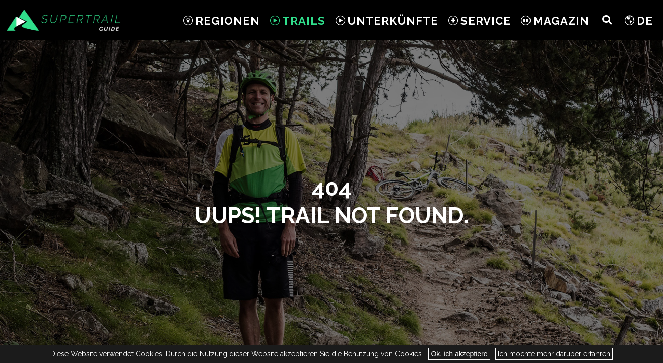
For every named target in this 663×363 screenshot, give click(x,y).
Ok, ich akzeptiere (459, 354)
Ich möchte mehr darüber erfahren (554, 354)
